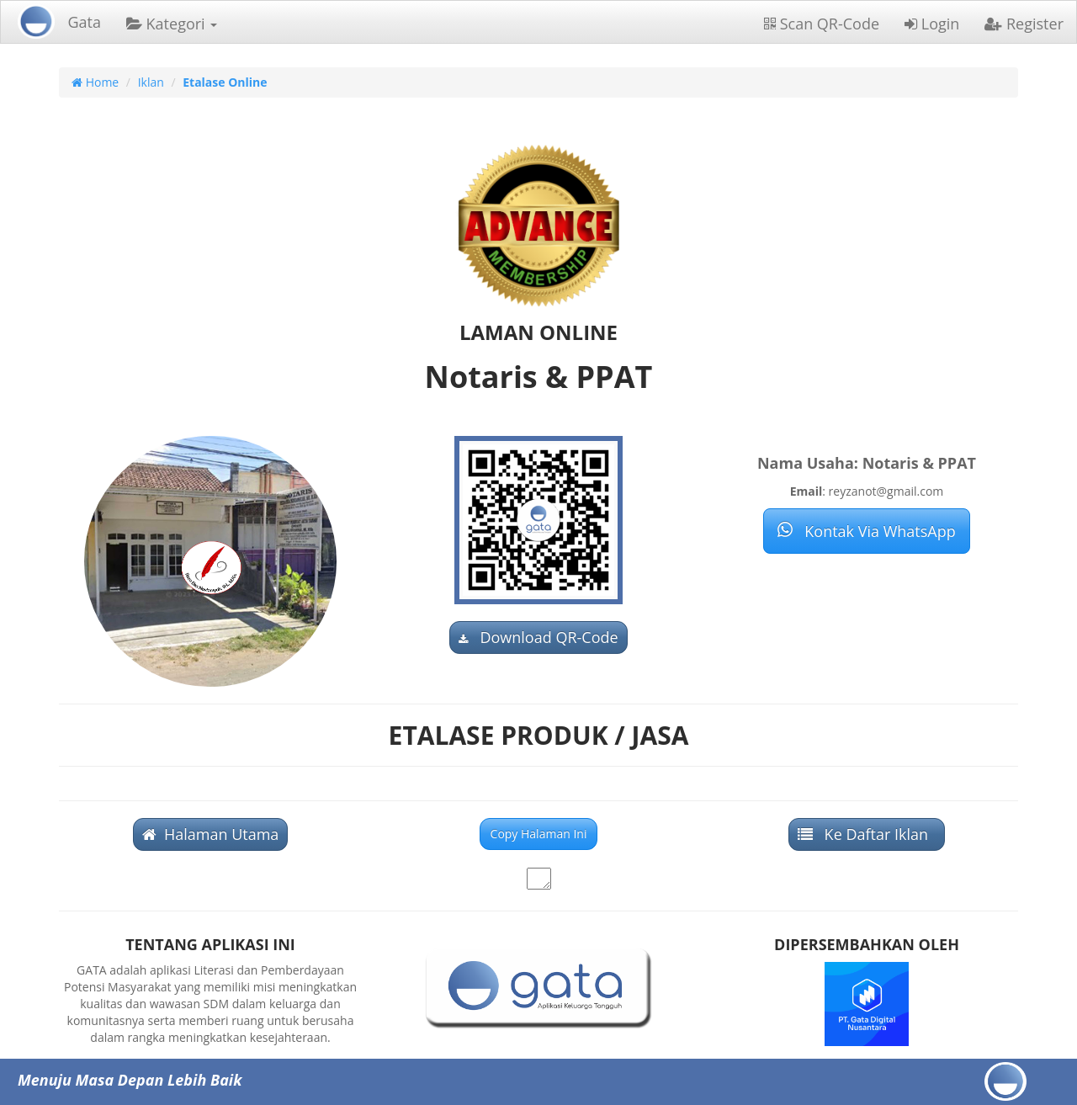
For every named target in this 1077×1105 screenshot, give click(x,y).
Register (1024, 23)
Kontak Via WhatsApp (866, 531)
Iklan (151, 82)
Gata (84, 22)
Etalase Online (225, 82)
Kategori (171, 23)
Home (95, 82)
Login (932, 23)
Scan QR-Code (821, 23)
